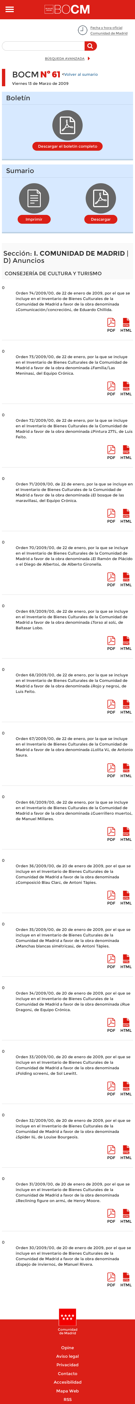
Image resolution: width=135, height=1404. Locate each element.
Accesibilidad (68, 1382)
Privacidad (67, 1364)
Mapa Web (67, 1391)
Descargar (101, 219)
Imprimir (34, 219)
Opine (67, 1347)
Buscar (91, 48)
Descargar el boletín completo (67, 146)
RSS (68, 1399)
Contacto (67, 1373)
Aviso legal (67, 1356)
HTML (126, 330)
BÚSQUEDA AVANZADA (65, 58)
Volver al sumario (81, 74)
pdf (111, 330)
